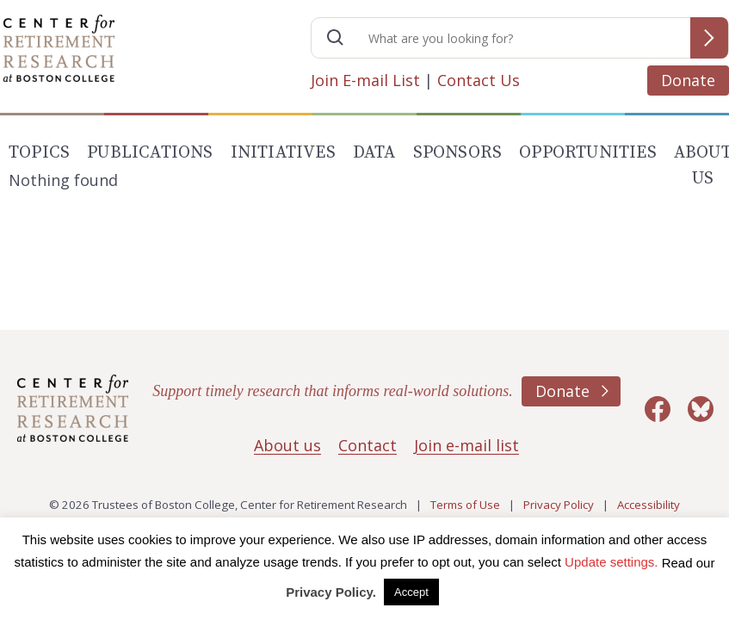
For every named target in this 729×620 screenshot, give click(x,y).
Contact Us (478, 80)
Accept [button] (411, 592)
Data (374, 153)
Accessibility (648, 504)
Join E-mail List (365, 80)
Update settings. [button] (611, 562)
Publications (150, 153)
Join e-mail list (466, 445)
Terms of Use (465, 504)
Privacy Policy (558, 504)
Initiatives (283, 153)
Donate (688, 80)
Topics (39, 153)
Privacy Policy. (331, 592)
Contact (367, 445)
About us (287, 445)
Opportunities (588, 153)
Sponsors (458, 153)
